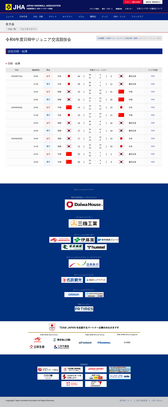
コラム (81, 16)
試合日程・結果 (131, 38)
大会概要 (100, 38)
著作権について (126, 400)
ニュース (10, 16)
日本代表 (23, 16)
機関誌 (93, 16)
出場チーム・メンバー (114, 38)
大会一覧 (12, 29)
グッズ (105, 16)
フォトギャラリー (28, 29)
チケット (53, 16)
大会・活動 (38, 16)
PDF (153, 76)
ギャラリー (67, 16)
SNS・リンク (119, 16)
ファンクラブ (137, 16)
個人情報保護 (141, 400)
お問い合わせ (156, 400)
